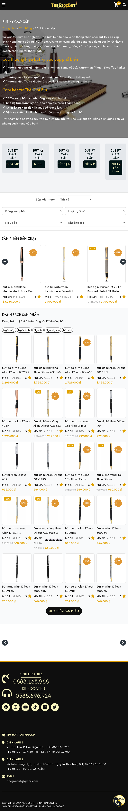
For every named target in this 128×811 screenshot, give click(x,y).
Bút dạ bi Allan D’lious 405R (16, 423)
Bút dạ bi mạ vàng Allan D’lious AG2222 (15, 369)
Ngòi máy (9, 330)
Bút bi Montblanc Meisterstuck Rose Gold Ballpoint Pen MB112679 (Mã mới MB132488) (19, 293)
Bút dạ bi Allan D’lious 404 (110, 423)
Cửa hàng (25, 28)
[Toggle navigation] (4, 5)
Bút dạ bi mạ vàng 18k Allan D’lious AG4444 (77, 425)
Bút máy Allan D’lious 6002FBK (16, 588)
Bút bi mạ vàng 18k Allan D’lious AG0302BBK (109, 479)
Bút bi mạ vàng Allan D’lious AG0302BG (47, 530)
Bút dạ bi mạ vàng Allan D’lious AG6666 (78, 369)
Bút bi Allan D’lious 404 (14, 476)
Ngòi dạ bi (24, 330)
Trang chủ (9, 28)
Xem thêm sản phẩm (64, 611)
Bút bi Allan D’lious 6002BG (108, 530)
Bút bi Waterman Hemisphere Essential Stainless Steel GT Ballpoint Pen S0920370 (63, 293)
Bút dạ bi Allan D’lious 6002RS (79, 588)
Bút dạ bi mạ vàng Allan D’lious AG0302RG (14, 532)
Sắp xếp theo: (45, 199)
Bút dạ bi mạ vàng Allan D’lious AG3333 (47, 423)
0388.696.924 (33, 695)
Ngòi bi (38, 330)
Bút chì (67, 330)
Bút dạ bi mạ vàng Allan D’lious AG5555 (47, 369)
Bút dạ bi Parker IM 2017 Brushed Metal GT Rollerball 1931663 (105, 291)
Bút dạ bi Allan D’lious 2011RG (110, 369)
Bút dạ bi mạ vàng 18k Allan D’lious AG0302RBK (77, 479)
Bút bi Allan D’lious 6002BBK (45, 588)
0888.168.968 (31, 681)
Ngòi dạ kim (53, 330)
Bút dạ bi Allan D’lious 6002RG (79, 530)
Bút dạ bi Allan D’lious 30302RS (47, 476)
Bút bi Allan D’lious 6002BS (108, 588)
